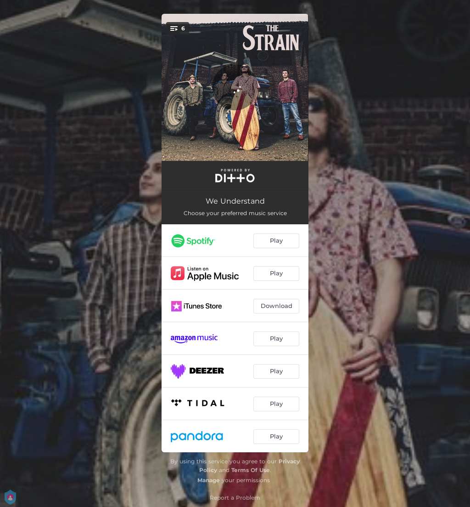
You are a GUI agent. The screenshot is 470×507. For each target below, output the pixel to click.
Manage (208, 480)
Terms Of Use (250, 470)
